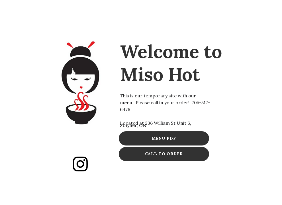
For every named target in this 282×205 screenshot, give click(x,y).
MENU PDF (164, 138)
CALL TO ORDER (164, 153)
